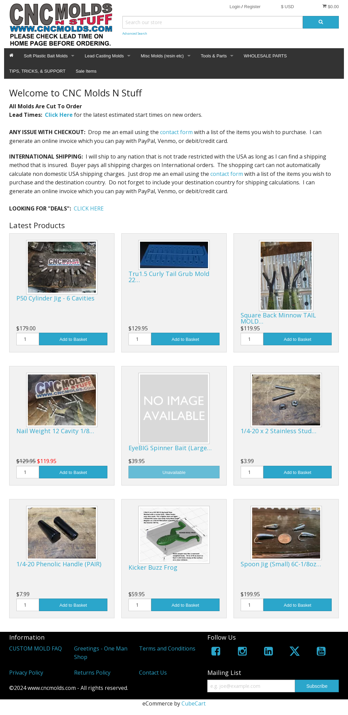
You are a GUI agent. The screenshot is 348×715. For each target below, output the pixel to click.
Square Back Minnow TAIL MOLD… (278, 318)
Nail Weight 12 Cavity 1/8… (55, 431)
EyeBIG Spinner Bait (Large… (170, 448)
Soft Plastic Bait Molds (46, 55)
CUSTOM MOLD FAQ (35, 648)
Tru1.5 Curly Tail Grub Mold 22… (168, 277)
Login (234, 6)
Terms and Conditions (167, 648)
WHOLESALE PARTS (265, 55)
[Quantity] (27, 339)
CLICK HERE (89, 208)
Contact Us (153, 672)
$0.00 (330, 6)
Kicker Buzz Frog (152, 567)
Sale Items (86, 71)
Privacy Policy (26, 672)
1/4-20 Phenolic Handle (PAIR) (58, 564)
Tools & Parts (214, 55)
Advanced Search (134, 33)
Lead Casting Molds (104, 55)
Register (252, 6)
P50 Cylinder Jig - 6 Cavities (55, 298)
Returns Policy (92, 672)
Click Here (59, 114)
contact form (176, 132)
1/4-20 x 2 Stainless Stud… (278, 431)
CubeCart (193, 703)
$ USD (287, 6)
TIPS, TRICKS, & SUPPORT (37, 71)
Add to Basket (73, 339)
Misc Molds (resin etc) (162, 55)
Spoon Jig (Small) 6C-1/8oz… (281, 564)
